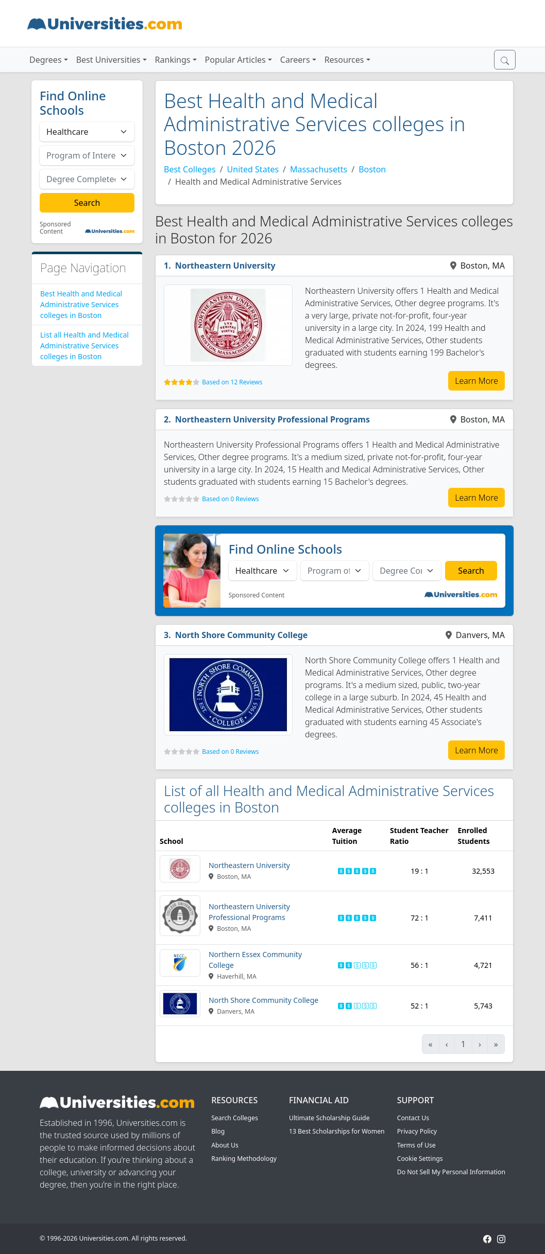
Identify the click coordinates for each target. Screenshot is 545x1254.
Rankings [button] (173, 59)
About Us (225, 1145)
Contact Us (413, 1118)
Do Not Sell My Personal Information (451, 1172)
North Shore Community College (241, 635)
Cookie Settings (420, 1158)
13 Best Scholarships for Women (337, 1131)
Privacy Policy (417, 1131)
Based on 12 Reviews (232, 382)
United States (253, 169)
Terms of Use (416, 1145)
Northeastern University (225, 265)
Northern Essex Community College (255, 959)
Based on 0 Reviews (230, 498)
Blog (218, 1131)
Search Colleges (234, 1118)
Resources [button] (344, 59)
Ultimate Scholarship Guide (329, 1118)
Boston (372, 169)
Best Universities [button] (108, 59)
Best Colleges (190, 169)
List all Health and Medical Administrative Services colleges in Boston (84, 345)
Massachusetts (318, 169)
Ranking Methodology (244, 1158)
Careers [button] (295, 59)
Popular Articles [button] (235, 59)
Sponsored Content (55, 228)
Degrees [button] (45, 59)
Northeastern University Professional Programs (272, 419)
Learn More (476, 380)
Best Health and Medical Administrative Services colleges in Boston (81, 304)
